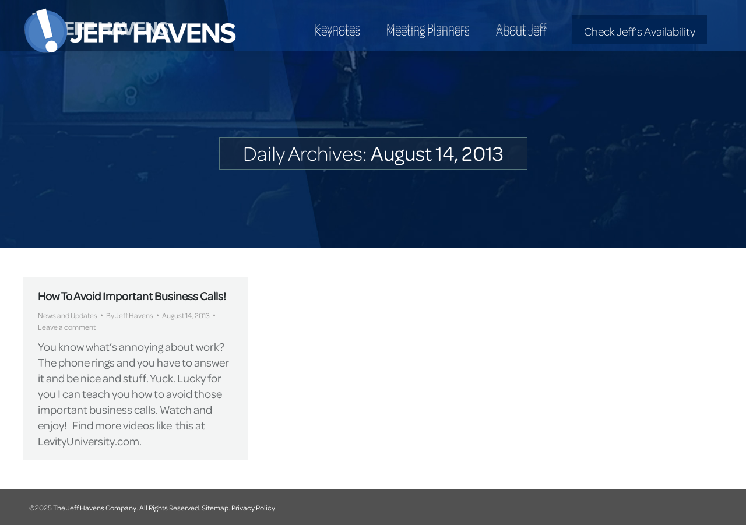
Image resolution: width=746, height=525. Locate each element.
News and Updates (67, 315)
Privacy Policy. (254, 507)
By (129, 315)
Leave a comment (67, 327)
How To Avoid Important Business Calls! (132, 296)
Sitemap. (216, 507)
